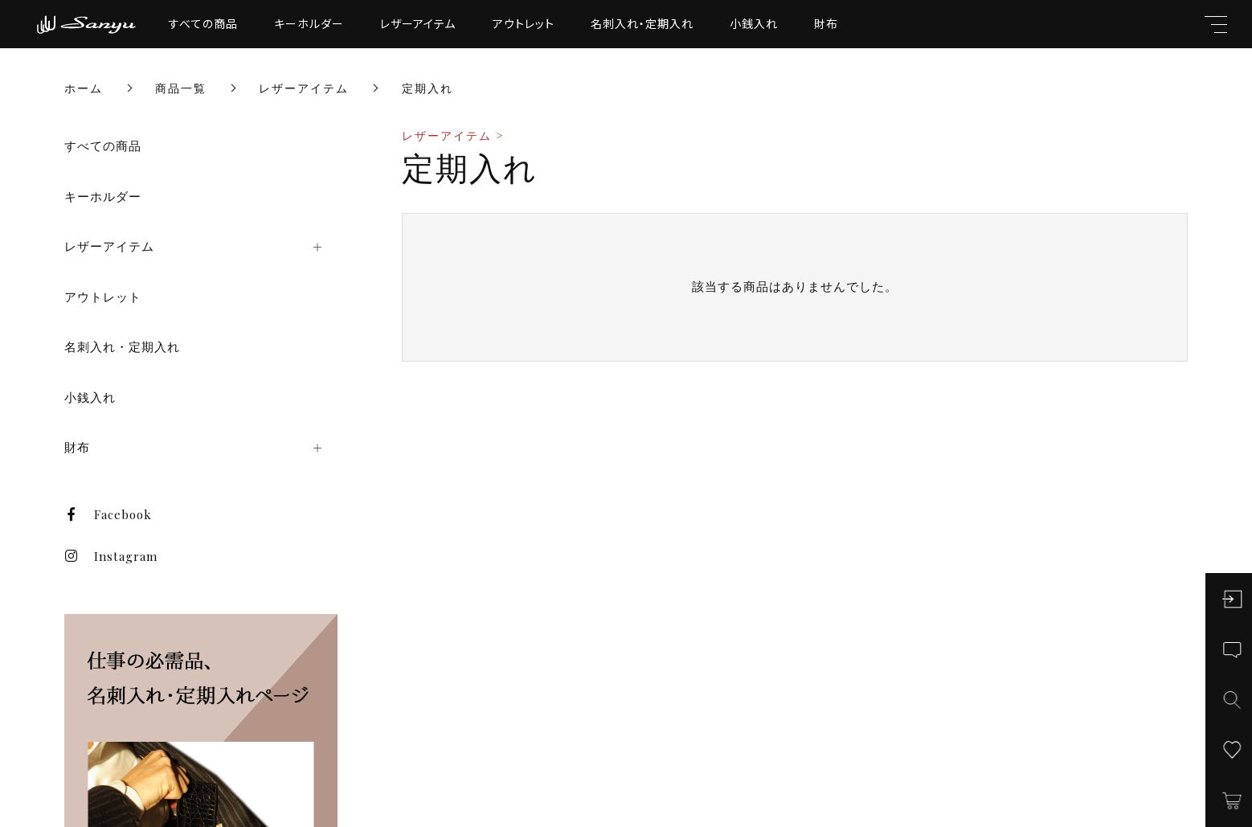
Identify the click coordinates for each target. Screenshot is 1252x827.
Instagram (111, 556)
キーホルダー (309, 23)
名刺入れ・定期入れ (642, 23)
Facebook (108, 514)
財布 (826, 23)
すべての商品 (203, 23)
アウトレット (523, 23)
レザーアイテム (418, 23)
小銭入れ (754, 23)
